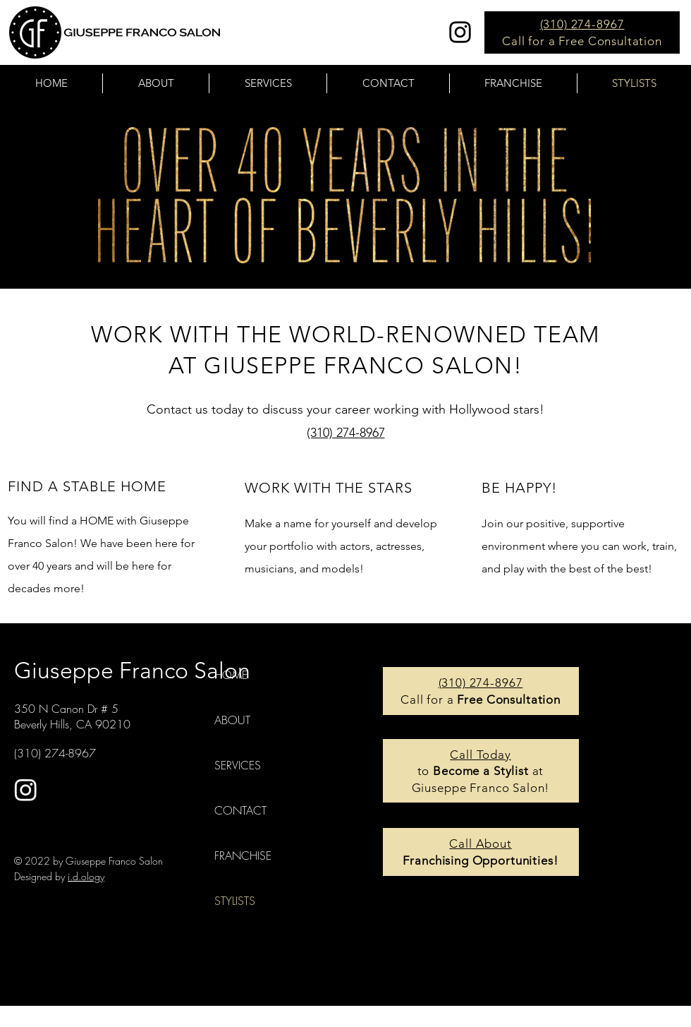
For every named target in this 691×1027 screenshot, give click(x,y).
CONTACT (240, 810)
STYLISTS (234, 900)
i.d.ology (86, 876)
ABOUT (232, 720)
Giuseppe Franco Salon (132, 670)
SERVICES (237, 765)
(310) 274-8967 (582, 24)
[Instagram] (460, 32)
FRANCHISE (242, 855)
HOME (230, 675)
